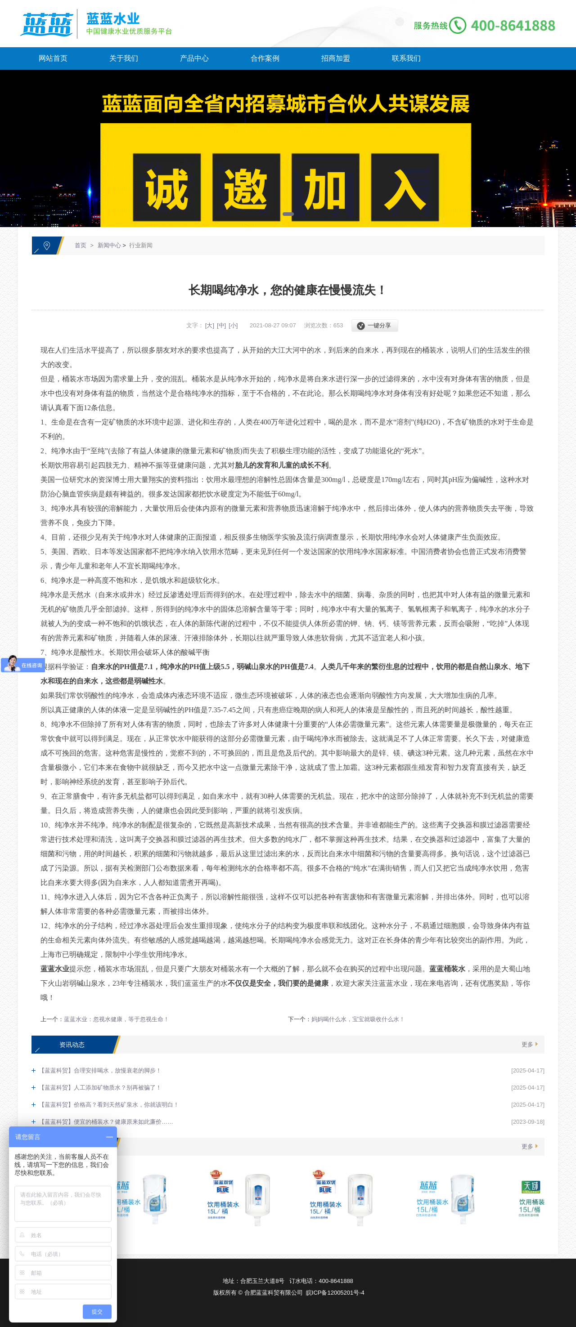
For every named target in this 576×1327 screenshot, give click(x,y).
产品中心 (194, 58)
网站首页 (53, 58)
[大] (209, 325)
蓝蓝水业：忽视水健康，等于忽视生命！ (116, 1019)
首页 (80, 245)
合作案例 (265, 58)
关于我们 (123, 58)
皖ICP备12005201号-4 (335, 1292)
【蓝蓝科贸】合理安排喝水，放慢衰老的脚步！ (100, 1070)
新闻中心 (109, 245)
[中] (221, 325)
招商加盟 (335, 58)
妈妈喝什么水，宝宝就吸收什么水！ (358, 1019)
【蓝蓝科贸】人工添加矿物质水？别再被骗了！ (100, 1087)
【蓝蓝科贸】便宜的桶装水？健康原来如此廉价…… (106, 1121)
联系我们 (406, 58)
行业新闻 (141, 245)
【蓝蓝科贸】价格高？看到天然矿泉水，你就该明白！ (109, 1104)
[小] (233, 325)
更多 (527, 1044)
